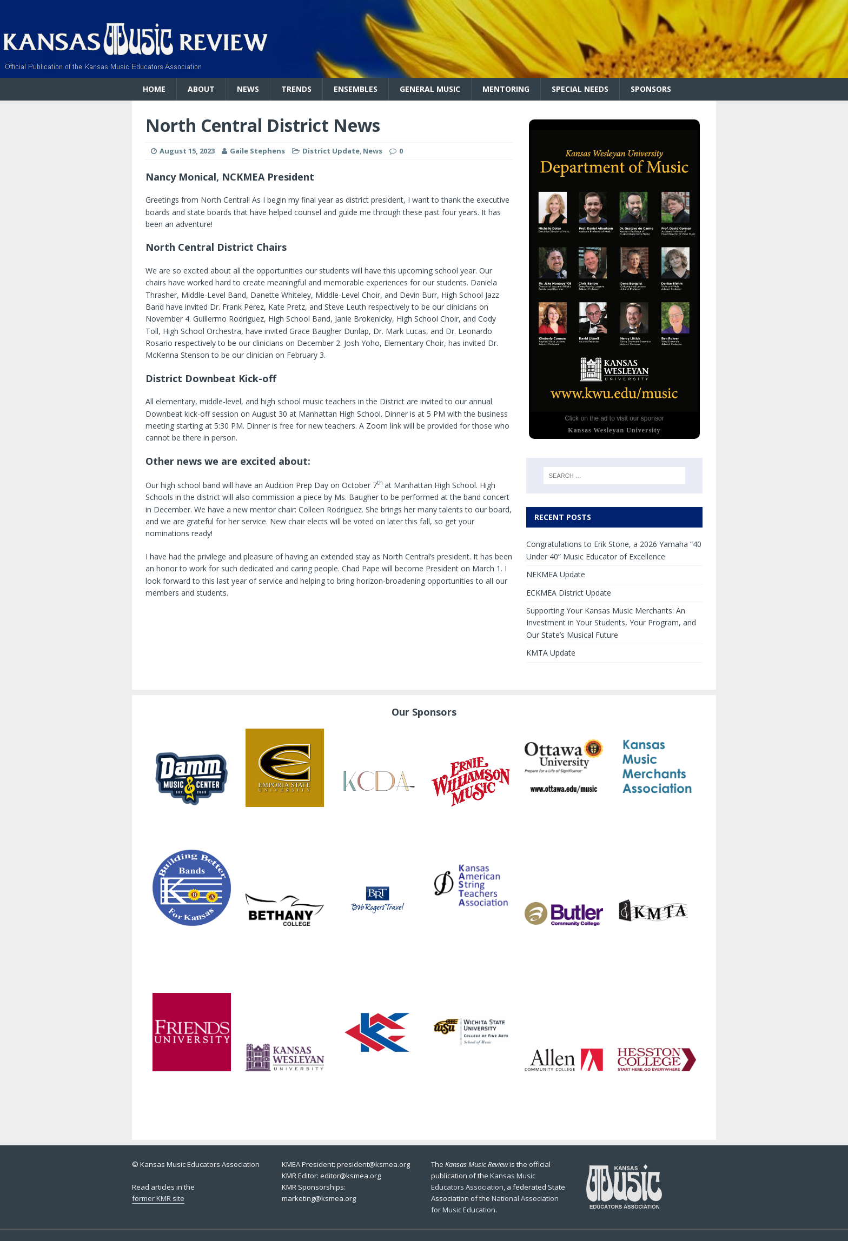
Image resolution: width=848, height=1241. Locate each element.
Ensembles (355, 89)
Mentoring (505, 89)
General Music (430, 89)
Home (154, 89)
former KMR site (158, 1198)
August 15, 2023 (187, 151)
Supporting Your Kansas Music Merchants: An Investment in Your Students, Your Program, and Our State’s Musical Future (611, 622)
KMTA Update (550, 653)
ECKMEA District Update (568, 593)
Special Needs (580, 89)
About (201, 89)
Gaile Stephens (257, 151)
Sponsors (651, 89)
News (248, 89)
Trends (296, 89)
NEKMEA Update (555, 574)
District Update (331, 151)
